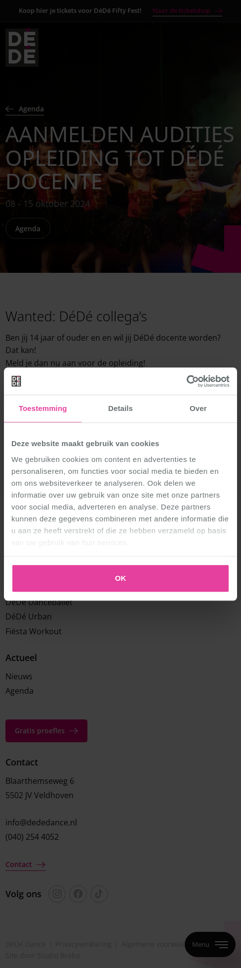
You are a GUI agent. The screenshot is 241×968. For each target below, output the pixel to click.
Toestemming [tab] (43, 408)
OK (120, 578)
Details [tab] (120, 408)
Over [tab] (198, 408)
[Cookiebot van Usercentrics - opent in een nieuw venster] (186, 381)
